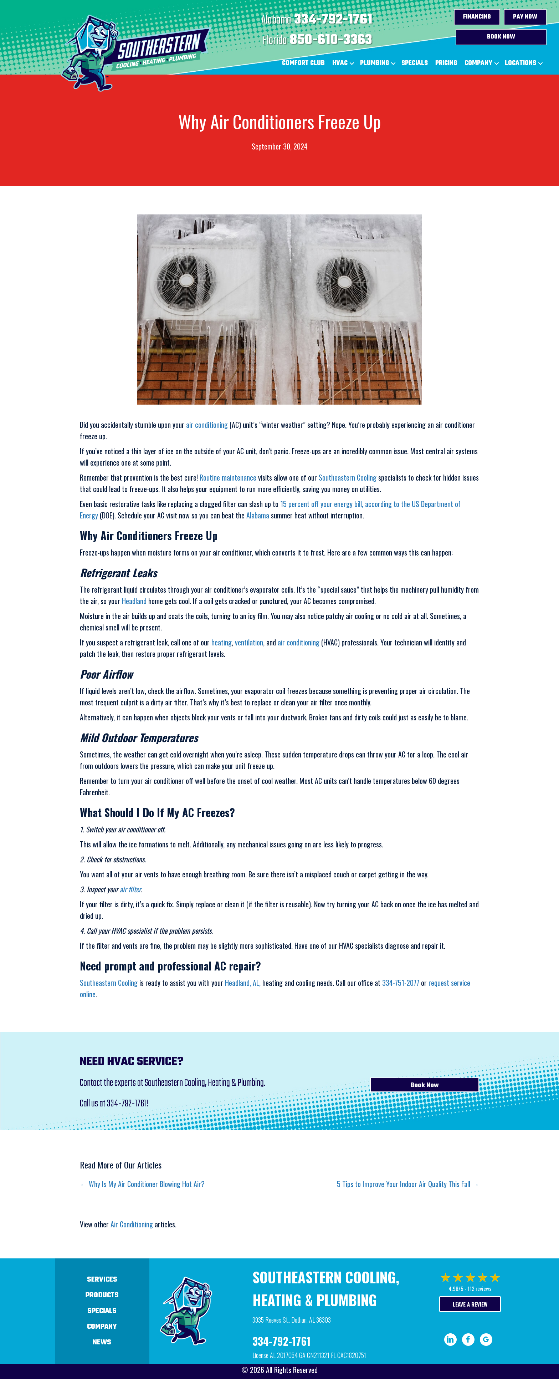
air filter (130, 889)
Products (102, 1295)
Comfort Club (303, 63)
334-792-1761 (333, 20)
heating (221, 642)
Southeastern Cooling (347, 477)
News (102, 1342)
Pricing (446, 63)
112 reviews (479, 1288)
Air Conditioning (132, 1224)
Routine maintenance (228, 477)
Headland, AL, (243, 982)
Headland (134, 600)
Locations (520, 63)
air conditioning (208, 424)
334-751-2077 (400, 982)
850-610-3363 (331, 40)
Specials (414, 63)
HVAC (340, 63)
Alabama (257, 515)
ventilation (249, 642)
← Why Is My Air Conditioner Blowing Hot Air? (142, 1183)
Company (478, 63)
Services (102, 1279)
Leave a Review (470, 1304)
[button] (352, 63)
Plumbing (374, 63)
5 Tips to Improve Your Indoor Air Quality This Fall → (408, 1183)
